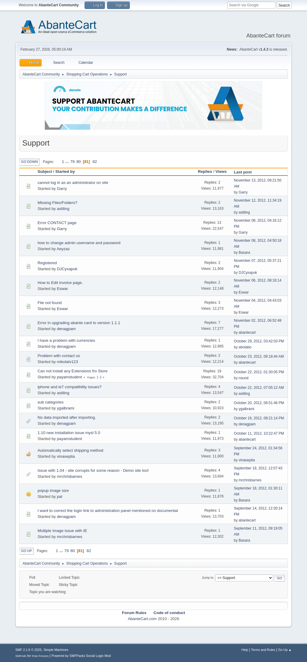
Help (244, 650)
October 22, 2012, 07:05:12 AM (259, 388)
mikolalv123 (67, 361)
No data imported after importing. (66, 417)
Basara (244, 252)
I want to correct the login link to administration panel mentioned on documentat (107, 510)
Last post (245, 172)
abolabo (245, 347)
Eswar (62, 288)
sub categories (50, 402)
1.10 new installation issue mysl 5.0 (68, 432)
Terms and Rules (263, 650)
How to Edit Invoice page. (60, 282)
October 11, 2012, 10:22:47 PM (259, 433)
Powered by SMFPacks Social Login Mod (81, 656)
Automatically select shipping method (70, 450)
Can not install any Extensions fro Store (72, 371)
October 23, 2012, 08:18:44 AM (259, 356)
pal (59, 496)
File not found (49, 302)
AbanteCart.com (142, 618)
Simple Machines (56, 650)
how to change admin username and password (78, 243)
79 (72, 161)
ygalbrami (65, 408)
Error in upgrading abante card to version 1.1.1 (78, 323)
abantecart (247, 332)
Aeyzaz (63, 249)
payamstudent (69, 377)
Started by (65, 171)
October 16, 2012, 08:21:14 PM (259, 418)
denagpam (66, 329)
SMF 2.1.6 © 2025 (28, 650)
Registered (47, 263)
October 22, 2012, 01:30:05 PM (259, 372)
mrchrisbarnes (69, 476)
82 (95, 161)
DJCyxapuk (67, 269)
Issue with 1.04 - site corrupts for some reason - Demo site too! (93, 470)
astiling (63, 208)
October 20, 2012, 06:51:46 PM (259, 403)
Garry (62, 188)
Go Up (26, 551)
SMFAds (20, 656)
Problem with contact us (58, 355)
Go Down (29, 162)
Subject (44, 171)
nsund (244, 378)
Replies (205, 171)
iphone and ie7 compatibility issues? (69, 387)
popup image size (53, 490)
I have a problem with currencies (66, 340)
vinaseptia (66, 456)
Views (221, 171)
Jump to (207, 578)
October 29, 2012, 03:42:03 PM (259, 341)
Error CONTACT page (56, 222)
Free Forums (40, 656)
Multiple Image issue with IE (62, 530)
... (67, 161)
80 (78, 161)
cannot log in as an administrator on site (72, 182)
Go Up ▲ (285, 650)
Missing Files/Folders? (57, 202)
